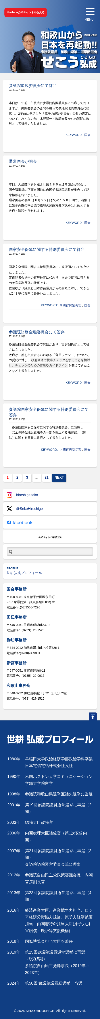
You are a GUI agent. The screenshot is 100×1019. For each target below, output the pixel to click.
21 (47, 477)
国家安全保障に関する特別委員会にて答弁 (47, 249)
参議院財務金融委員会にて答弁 (37, 332)
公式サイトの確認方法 (50, 537)
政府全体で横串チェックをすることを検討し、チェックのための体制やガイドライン (49, 362)
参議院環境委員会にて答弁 (33, 85)
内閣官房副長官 (70, 305)
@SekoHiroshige (25, 508)
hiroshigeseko (22, 495)
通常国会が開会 (23, 161)
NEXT (59, 477)
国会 (87, 135)
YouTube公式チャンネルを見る (25, 12)
